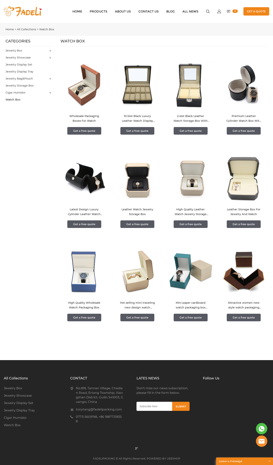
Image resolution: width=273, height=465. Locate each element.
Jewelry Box (13, 50)
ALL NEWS (190, 11)
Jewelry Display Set (18, 64)
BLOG (170, 11)
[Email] (154, 406)
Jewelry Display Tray (19, 71)
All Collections (26, 29)
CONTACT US (148, 11)
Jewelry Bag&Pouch (19, 78)
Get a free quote (84, 131)
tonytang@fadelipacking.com (99, 409)
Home (9, 29)
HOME (77, 11)
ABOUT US (123, 11)
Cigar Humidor (15, 92)
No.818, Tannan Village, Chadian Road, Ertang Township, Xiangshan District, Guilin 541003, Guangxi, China (99, 395)
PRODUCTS (98, 11)
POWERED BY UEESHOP (163, 458)
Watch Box (46, 29)
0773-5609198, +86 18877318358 (99, 419)
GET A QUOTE (256, 11)
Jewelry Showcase (18, 57)
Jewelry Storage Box (19, 85)
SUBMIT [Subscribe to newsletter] (181, 406)
